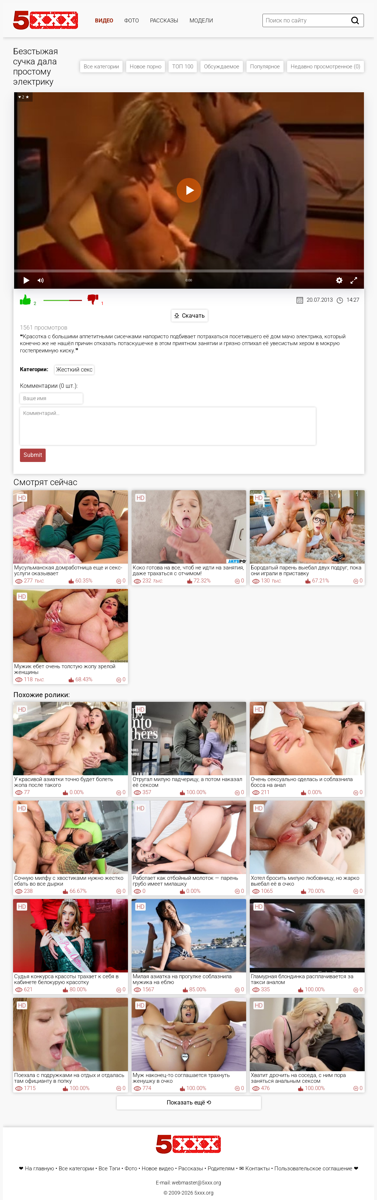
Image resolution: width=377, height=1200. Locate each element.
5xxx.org (204, 1193)
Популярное (265, 66)
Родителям (221, 1169)
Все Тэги (109, 1169)
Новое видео (158, 1169)
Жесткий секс (74, 369)
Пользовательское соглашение (313, 1169)
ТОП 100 (182, 66)
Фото (131, 20)
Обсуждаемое (221, 66)
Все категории (101, 66)
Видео (104, 20)
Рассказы (164, 20)
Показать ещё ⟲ (189, 1102)
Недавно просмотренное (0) (325, 66)
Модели (201, 20)
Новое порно (145, 66)
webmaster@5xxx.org (196, 1183)
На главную (39, 1169)
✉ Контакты (254, 1169)
